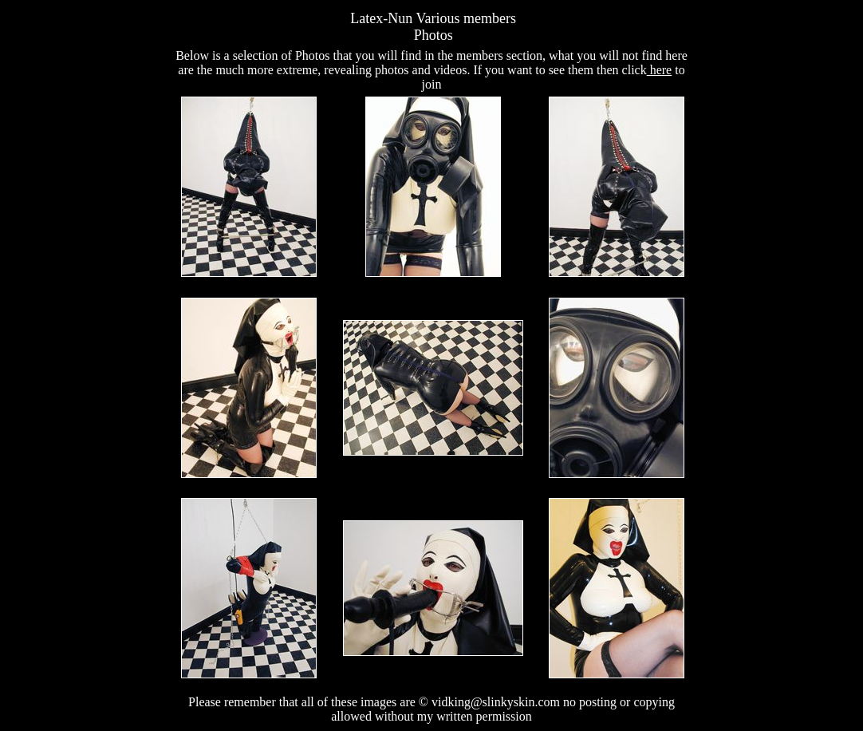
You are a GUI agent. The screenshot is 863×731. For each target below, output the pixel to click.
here (659, 70)
